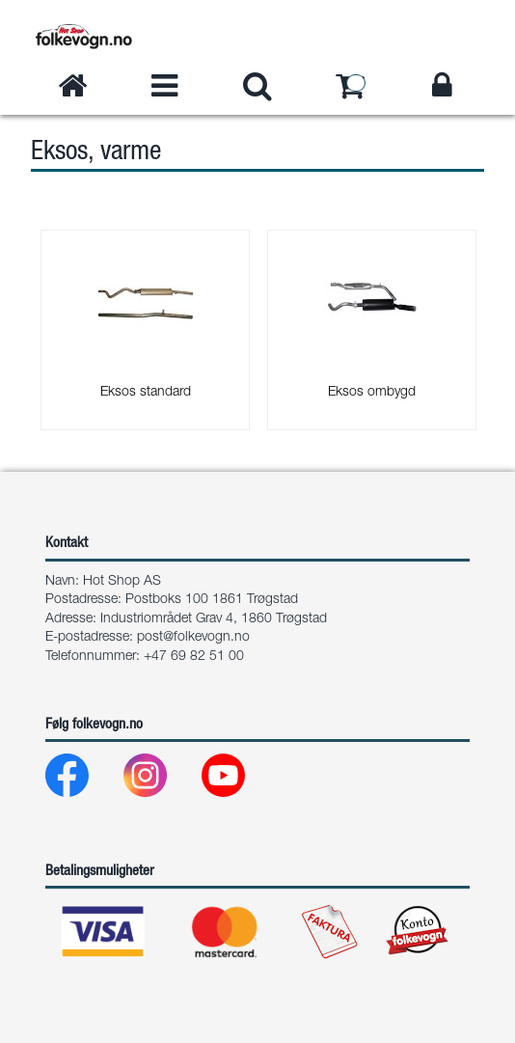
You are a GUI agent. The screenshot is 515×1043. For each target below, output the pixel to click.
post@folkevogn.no (193, 638)
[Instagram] (160, 780)
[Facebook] (82, 780)
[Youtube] (239, 780)
